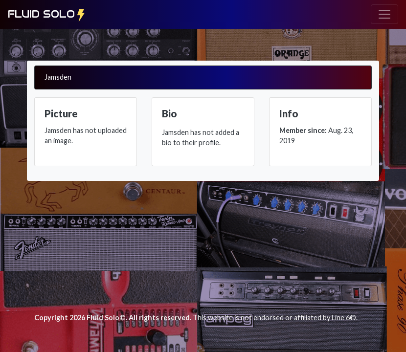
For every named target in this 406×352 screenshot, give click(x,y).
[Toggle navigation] (384, 14)
